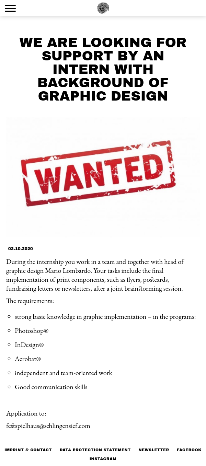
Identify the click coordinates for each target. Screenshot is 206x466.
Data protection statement (95, 450)
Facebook (189, 450)
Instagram (103, 459)
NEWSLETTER (153, 450)
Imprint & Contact (28, 450)
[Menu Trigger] (10, 8)
